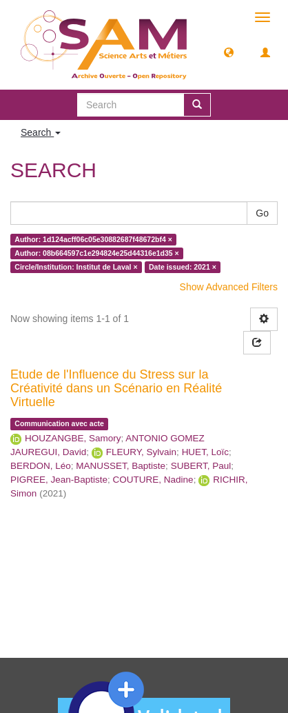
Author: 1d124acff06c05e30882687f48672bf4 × (93, 239)
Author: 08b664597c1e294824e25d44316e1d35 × (96, 253)
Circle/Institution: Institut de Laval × (75, 267)
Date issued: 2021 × (182, 267)
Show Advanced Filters (229, 286)
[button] (228, 51)
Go (262, 213)
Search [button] (41, 132)
